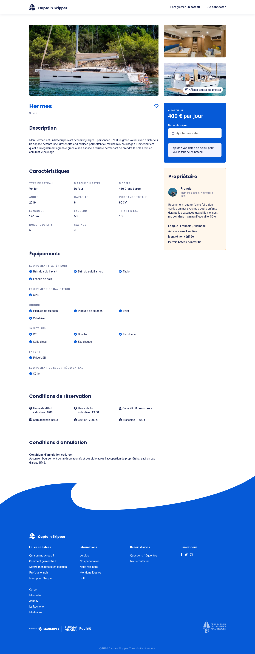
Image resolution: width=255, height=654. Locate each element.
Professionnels (39, 572)
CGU (82, 578)
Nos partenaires (90, 561)
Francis (186, 188)
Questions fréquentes (143, 555)
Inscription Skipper (41, 578)
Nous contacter (139, 561)
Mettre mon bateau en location (48, 567)
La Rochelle (36, 606)
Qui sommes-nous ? (41, 555)
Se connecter (217, 7)
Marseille (35, 595)
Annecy (33, 601)
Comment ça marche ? (42, 561)
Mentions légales (90, 572)
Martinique (35, 612)
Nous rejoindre (89, 567)
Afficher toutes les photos (203, 89)
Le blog (84, 555)
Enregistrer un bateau (185, 7)
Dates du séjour (178, 125)
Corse (33, 589)
